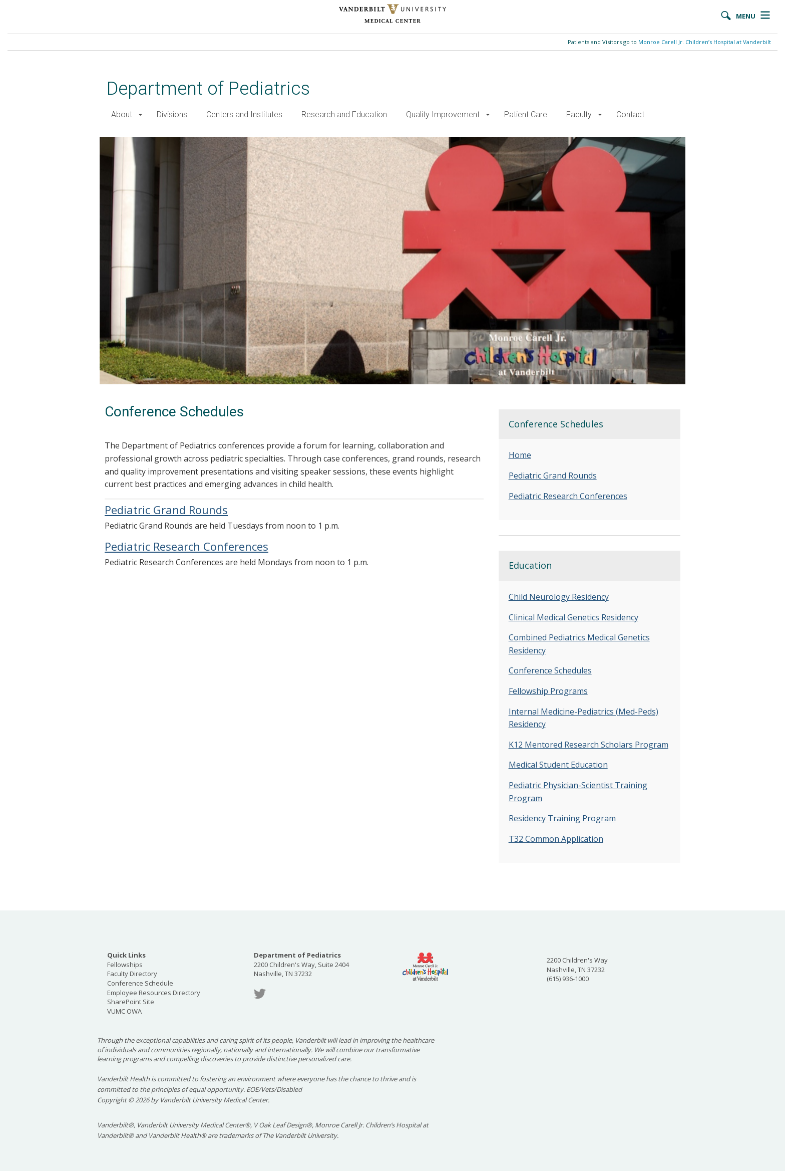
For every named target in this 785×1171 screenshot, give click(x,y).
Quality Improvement (443, 114)
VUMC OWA (124, 1011)
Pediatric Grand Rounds (166, 509)
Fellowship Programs (548, 690)
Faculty (579, 114)
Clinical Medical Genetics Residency (573, 617)
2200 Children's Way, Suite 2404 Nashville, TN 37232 (301, 964)
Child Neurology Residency (559, 596)
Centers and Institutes (244, 114)
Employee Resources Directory (153, 992)
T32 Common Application (556, 838)
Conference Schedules (550, 670)
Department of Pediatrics (208, 88)
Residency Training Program (562, 818)
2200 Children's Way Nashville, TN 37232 (577, 965)
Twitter (260, 994)
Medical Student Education (558, 764)
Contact (630, 114)
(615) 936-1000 (568, 978)
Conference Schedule (140, 983)
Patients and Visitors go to (669, 42)
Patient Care (525, 114)
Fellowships (125, 964)
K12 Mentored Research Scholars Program (588, 744)
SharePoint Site (130, 1001)
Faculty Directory (132, 973)
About (121, 114)
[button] (140, 115)
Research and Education (344, 114)
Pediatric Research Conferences (186, 546)
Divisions (172, 114)
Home (520, 454)
